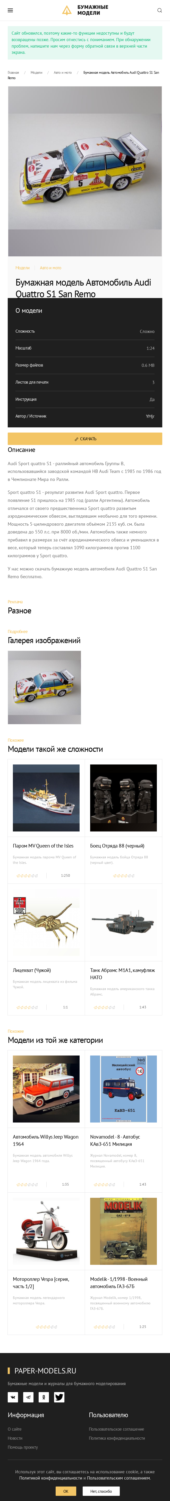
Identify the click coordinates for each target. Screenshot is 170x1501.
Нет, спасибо (101, 1491)
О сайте (15, 1429)
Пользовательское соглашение (116, 1429)
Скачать (85, 439)
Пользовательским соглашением (118, 1478)
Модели (22, 268)
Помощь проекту (23, 1447)
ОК (66, 1491)
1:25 (142, 1326)
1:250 (65, 875)
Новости (15, 1438)
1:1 (65, 1007)
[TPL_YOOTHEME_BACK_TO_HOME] (85, 10)
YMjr (150, 416)
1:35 (65, 1184)
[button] (10, 10)
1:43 (142, 1007)
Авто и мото (50, 268)
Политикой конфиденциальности (50, 1478)
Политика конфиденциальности (117, 1438)
